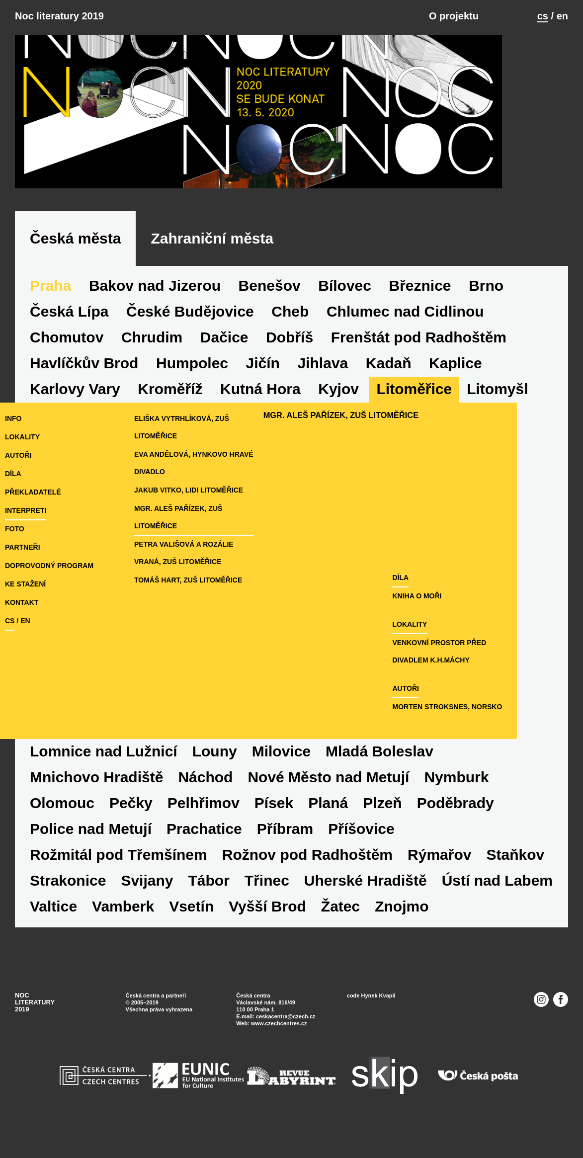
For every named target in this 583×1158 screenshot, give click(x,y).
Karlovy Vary (75, 410)
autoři (18, 476)
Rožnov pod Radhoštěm (307, 875)
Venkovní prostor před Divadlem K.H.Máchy (508, 672)
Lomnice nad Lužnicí (103, 772)
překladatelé (33, 513)
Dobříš (289, 358)
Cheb (290, 332)
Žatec (340, 927)
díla (13, 494)
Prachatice (204, 849)
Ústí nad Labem (497, 901)
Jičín (263, 384)
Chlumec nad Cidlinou (405, 332)
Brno (486, 306)
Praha (50, 306)
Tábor (208, 901)
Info (13, 439)
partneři (22, 568)
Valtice (53, 927)
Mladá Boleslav (379, 772)
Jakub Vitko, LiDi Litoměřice (205, 511)
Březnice (420, 306)
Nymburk (456, 798)
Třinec (267, 901)
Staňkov (515, 875)
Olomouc (62, 824)
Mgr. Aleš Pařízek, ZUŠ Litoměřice (217, 529)
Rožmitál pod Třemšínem (118, 875)
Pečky (131, 824)
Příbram (285, 849)
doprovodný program (49, 586)
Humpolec (192, 384)
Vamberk (123, 927)
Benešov (270, 306)
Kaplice (455, 384)
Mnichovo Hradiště (96, 798)
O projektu (454, 15)
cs (542, 15)
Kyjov (338, 410)
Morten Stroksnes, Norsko (497, 728)
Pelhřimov (203, 824)
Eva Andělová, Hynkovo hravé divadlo (210, 483)
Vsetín (191, 927)
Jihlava (323, 384)
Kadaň (389, 384)
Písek (273, 824)
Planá (328, 824)
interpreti (25, 531)
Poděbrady (455, 824)
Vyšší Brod (267, 927)
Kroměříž (170, 410)
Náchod (205, 798)
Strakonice (68, 901)
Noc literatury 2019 (59, 15)
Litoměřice (414, 410)
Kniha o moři (466, 617)
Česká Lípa (69, 332)
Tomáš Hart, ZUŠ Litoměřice (204, 583)
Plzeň (382, 824)
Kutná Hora (260, 410)
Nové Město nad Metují (328, 798)
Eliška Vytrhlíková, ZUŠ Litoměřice (198, 448)
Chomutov (66, 358)
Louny (214, 772)
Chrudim (151, 358)
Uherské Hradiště (365, 901)
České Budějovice (190, 332)
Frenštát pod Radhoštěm (418, 358)
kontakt (21, 623)
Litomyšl (497, 410)
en (562, 15)
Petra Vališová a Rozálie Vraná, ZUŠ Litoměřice (214, 556)
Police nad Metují (91, 849)
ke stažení (25, 605)
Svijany (147, 901)
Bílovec (344, 306)
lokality (22, 458)
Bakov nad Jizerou (155, 306)
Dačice (224, 358)
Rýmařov (439, 875)
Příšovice (361, 849)
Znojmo (401, 927)
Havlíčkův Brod (84, 384)
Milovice (281, 772)
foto (14, 550)
